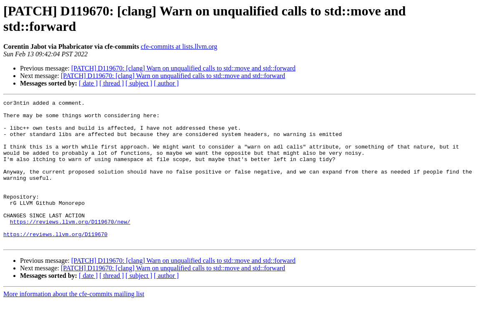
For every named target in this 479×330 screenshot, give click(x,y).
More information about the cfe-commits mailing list (73, 322)
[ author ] (166, 83)
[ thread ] (111, 83)
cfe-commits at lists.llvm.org (179, 46)
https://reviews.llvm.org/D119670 (55, 261)
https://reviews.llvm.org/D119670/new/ (70, 246)
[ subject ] (139, 83)
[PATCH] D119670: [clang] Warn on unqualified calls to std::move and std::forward (183, 68)
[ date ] (88, 83)
